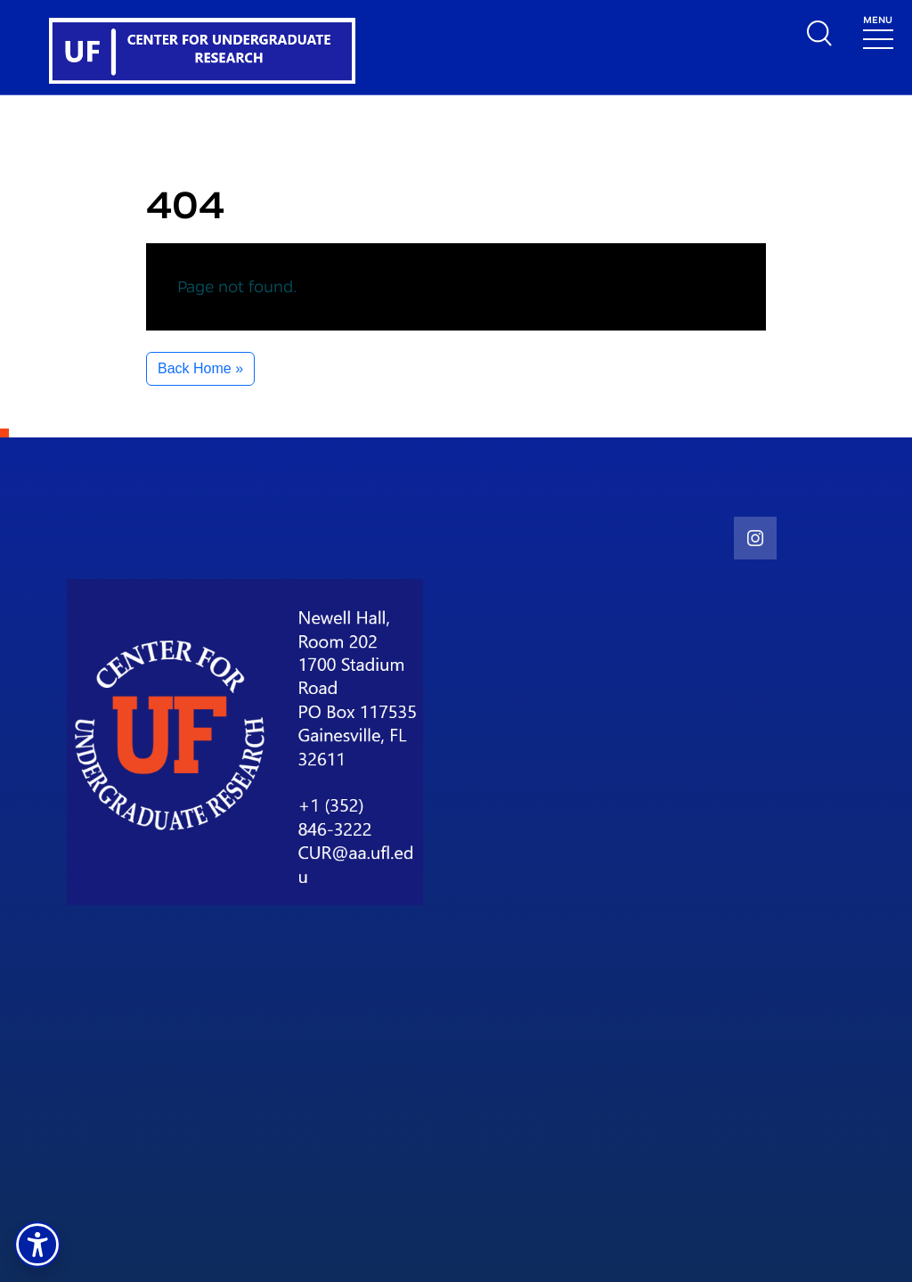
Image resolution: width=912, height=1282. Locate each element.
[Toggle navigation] (878, 31)
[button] (37, 1244)
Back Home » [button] (200, 368)
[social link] (755, 538)
